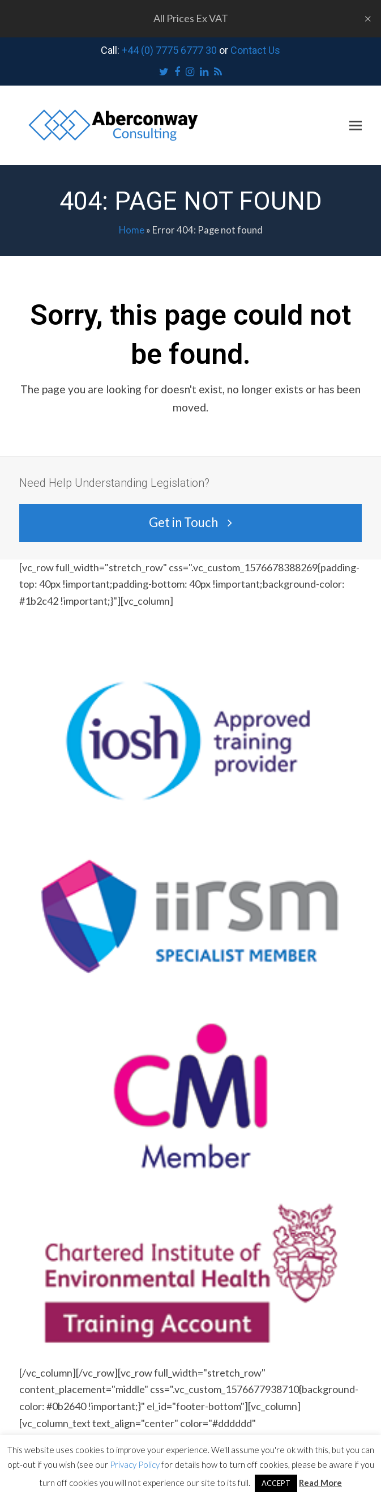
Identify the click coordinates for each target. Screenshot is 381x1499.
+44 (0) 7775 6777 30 (169, 50)
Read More (320, 1482)
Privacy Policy (135, 1464)
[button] (355, 125)
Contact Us (255, 50)
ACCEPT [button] (276, 1483)
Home (131, 230)
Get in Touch (190, 522)
